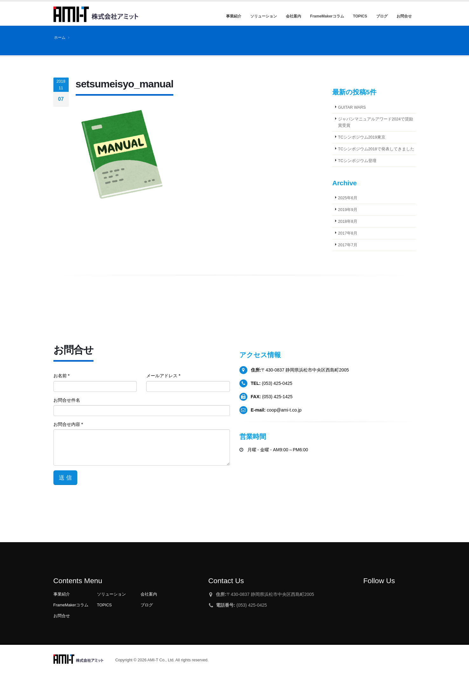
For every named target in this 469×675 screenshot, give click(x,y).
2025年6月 (347, 198)
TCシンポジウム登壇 (357, 161)
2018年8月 (347, 221)
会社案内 (149, 594)
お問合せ (61, 616)
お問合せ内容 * (68, 424)
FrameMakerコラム (70, 605)
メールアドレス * (163, 375)
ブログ (147, 605)
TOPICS (104, 605)
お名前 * (61, 375)
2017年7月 (347, 245)
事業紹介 (61, 594)
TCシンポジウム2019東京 (361, 137)
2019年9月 (347, 210)
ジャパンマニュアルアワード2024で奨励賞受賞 (375, 122)
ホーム (60, 37)
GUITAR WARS (352, 107)
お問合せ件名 (66, 400)
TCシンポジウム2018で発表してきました (376, 149)
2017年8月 (347, 233)
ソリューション (111, 594)
